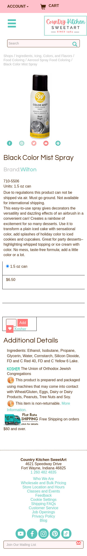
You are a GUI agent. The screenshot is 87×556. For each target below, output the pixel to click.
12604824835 (43, 472)
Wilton (28, 169)
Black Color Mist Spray (20, 64)
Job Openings (43, 512)
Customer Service (43, 508)
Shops (8, 56)
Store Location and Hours (43, 487)
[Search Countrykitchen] (43, 43)
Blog (43, 520)
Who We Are (43, 479)
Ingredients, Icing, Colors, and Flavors (44, 56)
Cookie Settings (43, 500)
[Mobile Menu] (11, 24)
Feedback (43, 495)
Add (22, 323)
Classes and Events (43, 491)
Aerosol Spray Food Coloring (48, 60)
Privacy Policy (43, 516)
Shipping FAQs (43, 504)
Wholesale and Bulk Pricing (43, 483)
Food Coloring (13, 60)
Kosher (20, 329)
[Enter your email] (43, 545)
